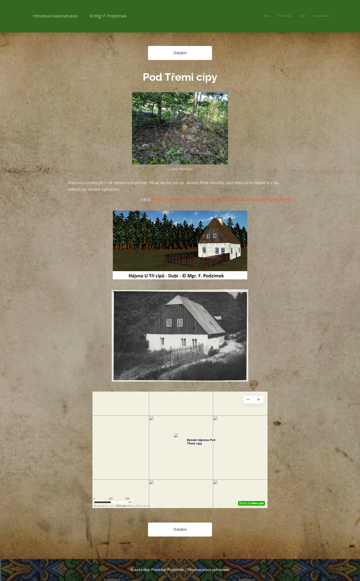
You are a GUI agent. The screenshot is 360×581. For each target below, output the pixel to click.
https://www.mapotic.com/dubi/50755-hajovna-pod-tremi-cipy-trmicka (221, 199)
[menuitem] (307, 16)
